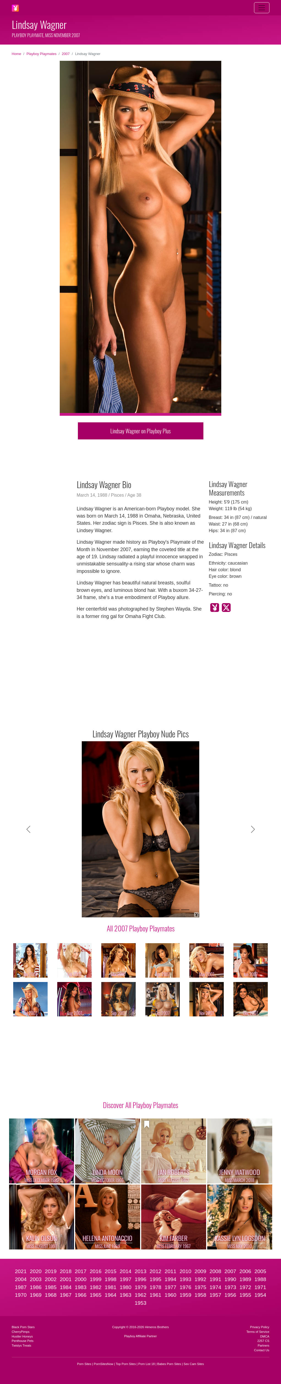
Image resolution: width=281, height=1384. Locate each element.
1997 (126, 1279)
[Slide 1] (96, 910)
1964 (110, 1295)
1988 (260, 1279)
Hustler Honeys (22, 1336)
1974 (215, 1287)
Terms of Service (257, 1331)
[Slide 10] (185, 910)
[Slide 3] (116, 910)
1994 (170, 1279)
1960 (170, 1295)
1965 (96, 1295)
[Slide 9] (175, 910)
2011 (170, 1271)
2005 (260, 1271)
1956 (230, 1295)
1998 (110, 1279)
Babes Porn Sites (169, 1364)
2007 (66, 54)
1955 (245, 1295)
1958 (200, 1295)
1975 (200, 1287)
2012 (156, 1271)
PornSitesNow (103, 1364)
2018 (66, 1271)
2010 (185, 1271)
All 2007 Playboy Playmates (140, 928)
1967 (66, 1295)
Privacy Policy (259, 1327)
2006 (245, 1271)
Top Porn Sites (126, 1364)
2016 (96, 1271)
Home (16, 54)
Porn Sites (84, 1364)
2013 (140, 1271)
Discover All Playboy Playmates (140, 1104)
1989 (245, 1279)
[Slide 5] (136, 910)
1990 (230, 1279)
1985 (51, 1287)
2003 (36, 1279)
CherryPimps (21, 1331)
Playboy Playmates (41, 54)
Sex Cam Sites (194, 1364)
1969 (36, 1295)
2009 (200, 1271)
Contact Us (261, 1350)
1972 (245, 1287)
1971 (260, 1287)
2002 (51, 1279)
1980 (126, 1287)
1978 (156, 1287)
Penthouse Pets (23, 1340)
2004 (21, 1279)
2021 (21, 1271)
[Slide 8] (165, 910)
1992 (200, 1279)
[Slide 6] (145, 910)
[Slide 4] (126, 910)
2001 (66, 1279)
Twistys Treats (21, 1345)
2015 (110, 1271)
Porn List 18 (146, 1364)
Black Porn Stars (23, 1327)
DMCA (264, 1336)
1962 (140, 1295)
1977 (170, 1287)
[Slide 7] (155, 910)
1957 (215, 1295)
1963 (126, 1295)
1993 (185, 1279)
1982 (96, 1287)
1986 (36, 1287)
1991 (215, 1279)
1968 (51, 1295)
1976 (185, 1287)
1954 (260, 1295)
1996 (140, 1279)
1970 (21, 1295)
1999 (96, 1279)
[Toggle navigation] (261, 7)
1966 (81, 1295)
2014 (126, 1271)
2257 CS (263, 1340)
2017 (81, 1271)
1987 (21, 1287)
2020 (36, 1271)
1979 (140, 1287)
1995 (156, 1279)
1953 (140, 1303)
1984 (66, 1287)
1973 (230, 1287)
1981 (110, 1287)
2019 (51, 1271)
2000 (81, 1279)
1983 (81, 1287)
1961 (156, 1295)
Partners (263, 1345)
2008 (215, 1271)
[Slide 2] (106, 910)
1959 (185, 1295)
